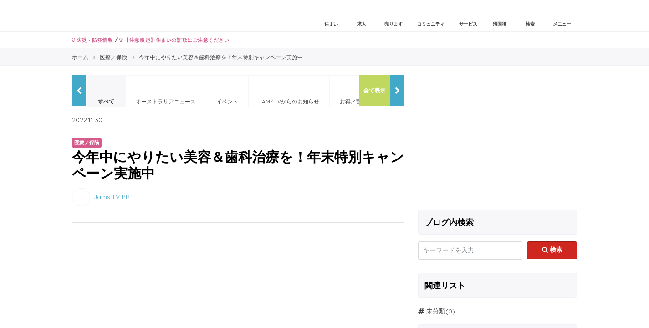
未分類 (435, 311)
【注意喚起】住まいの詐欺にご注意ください (174, 40)
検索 (552, 249)
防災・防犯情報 (92, 40)
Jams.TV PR (111, 196)
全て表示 (374, 90)
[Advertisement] (497, 139)
